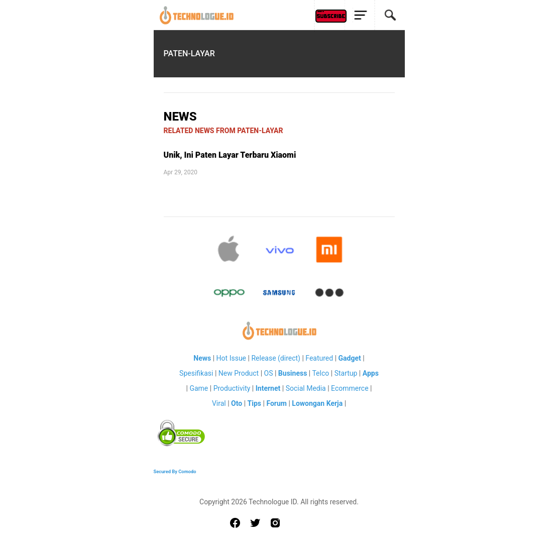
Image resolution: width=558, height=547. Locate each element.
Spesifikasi (196, 373)
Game (198, 388)
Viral (219, 403)
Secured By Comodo (175, 471)
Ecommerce (349, 388)
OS (268, 373)
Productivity (232, 388)
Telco (320, 373)
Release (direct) (275, 358)
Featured (319, 358)
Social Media (306, 388)
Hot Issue (231, 358)
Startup (346, 373)
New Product (238, 373)
